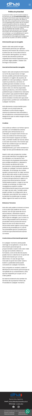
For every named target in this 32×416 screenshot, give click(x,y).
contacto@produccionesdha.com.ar (18, 401)
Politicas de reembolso (23, 414)
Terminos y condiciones (9, 412)
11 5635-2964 (19, 404)
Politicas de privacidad (9, 414)
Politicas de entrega (23, 412)
